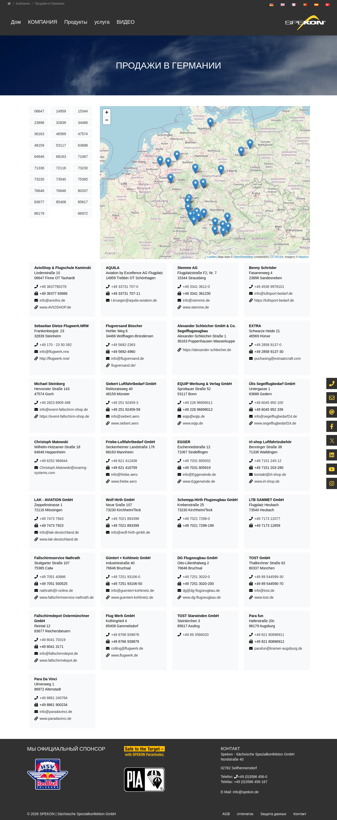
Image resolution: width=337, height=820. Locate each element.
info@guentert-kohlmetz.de (132, 590)
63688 (83, 145)
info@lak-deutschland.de (59, 532)
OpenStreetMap (243, 256)
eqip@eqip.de (194, 416)
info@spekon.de (246, 792)
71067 (83, 157)
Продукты (75, 22)
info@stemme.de (196, 300)
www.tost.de (264, 597)
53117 (61, 145)
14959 (61, 111)
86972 (83, 213)
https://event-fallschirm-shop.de (64, 416)
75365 (83, 179)
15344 (83, 111)
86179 (39, 213)
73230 (83, 168)
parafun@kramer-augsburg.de (278, 648)
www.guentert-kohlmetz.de (132, 597)
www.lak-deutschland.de (59, 539)
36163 (39, 134)
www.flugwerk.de (124, 655)
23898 (39, 123)
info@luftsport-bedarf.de (273, 293)
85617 (83, 202)
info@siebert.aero (125, 416)
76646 (39, 191)
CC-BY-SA (277, 256)
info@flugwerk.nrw (54, 352)
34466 (83, 123)
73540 (61, 179)
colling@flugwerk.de (127, 648)
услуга (102, 22)
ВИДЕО (125, 22)
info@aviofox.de (52, 300)
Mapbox (303, 256)
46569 (61, 134)
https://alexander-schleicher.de (207, 350)
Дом (16, 22)
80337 (83, 191)
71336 (39, 168)
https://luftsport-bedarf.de (274, 300)
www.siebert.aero (125, 423)
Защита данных (273, 814)
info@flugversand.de (127, 358)
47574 (83, 134)
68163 (61, 157)
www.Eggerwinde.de (199, 481)
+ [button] (106, 113)
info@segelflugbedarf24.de (275, 416)
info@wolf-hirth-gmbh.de (130, 532)
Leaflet (211, 256)
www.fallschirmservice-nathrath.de (67, 597)
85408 (61, 202)
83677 (39, 202)
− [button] (106, 120)
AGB (226, 814)
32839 (61, 123)
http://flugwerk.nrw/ (55, 358)
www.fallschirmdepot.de (58, 660)
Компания (42, 22)
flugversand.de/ (123, 365)
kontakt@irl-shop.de (270, 474)
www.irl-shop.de (267, 481)
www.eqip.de (193, 423)
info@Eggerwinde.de (199, 474)
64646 (39, 157)
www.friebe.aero (124, 481)
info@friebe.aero (124, 474)
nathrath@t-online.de (56, 590)
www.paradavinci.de (56, 718)
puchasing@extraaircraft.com (277, 358)
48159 (39, 145)
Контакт (299, 814)
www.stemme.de (196, 307)
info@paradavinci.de (56, 712)
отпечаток (245, 814)
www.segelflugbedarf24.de (275, 423)
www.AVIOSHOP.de (55, 307)
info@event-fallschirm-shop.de (64, 409)
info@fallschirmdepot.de (59, 653)
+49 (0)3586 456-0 (252, 777)
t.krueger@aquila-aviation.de (134, 300)
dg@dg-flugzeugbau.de (201, 590)
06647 (39, 111)
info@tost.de (264, 590)
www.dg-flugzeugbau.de (202, 597)
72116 (61, 168)
